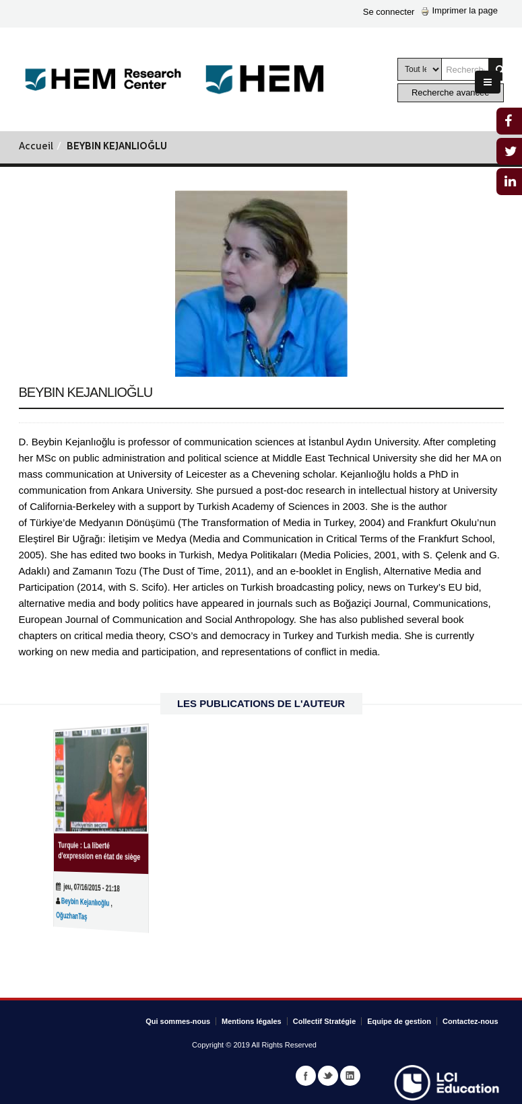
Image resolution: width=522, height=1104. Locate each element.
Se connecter (389, 12)
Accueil (36, 147)
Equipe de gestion (399, 1021)
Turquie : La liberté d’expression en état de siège (99, 851)
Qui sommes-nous (177, 1021)
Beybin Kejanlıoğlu (90, 901)
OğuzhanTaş (79, 915)
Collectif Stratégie (324, 1021)
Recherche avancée (451, 92)
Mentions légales (252, 1021)
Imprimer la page (459, 10)
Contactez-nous (470, 1021)
